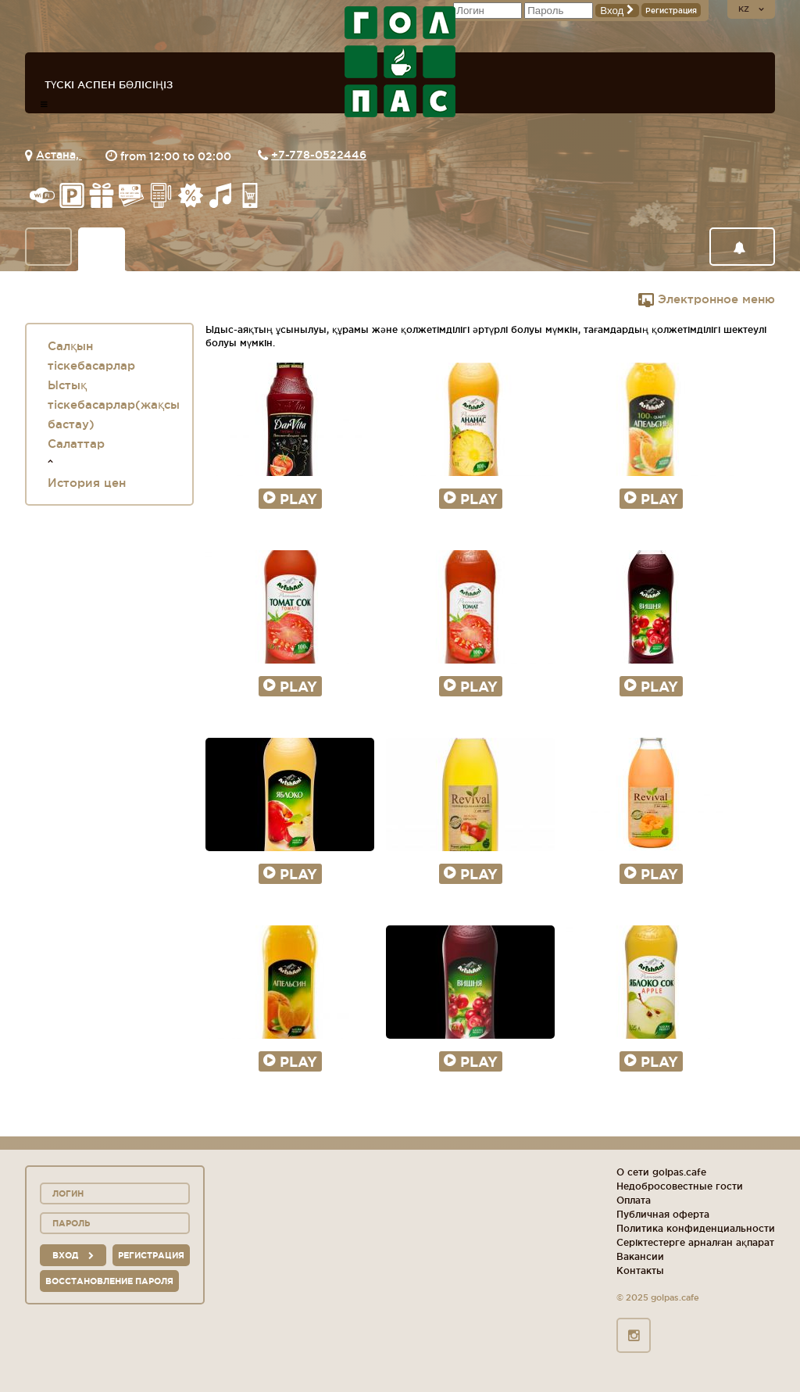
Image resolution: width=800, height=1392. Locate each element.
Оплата (633, 1200)
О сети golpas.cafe (661, 1172)
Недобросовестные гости (679, 1186)
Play (290, 498)
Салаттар (76, 443)
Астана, (59, 155)
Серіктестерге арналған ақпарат (695, 1242)
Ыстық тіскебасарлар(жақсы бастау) (114, 404)
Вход (617, 10)
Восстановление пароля (109, 1281)
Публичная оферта (662, 1214)
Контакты (640, 1270)
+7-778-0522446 (318, 155)
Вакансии (640, 1256)
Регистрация (671, 10)
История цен (87, 482)
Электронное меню (706, 299)
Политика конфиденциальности (695, 1228)
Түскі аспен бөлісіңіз (109, 84)
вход (73, 1255)
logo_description (400, 61)
